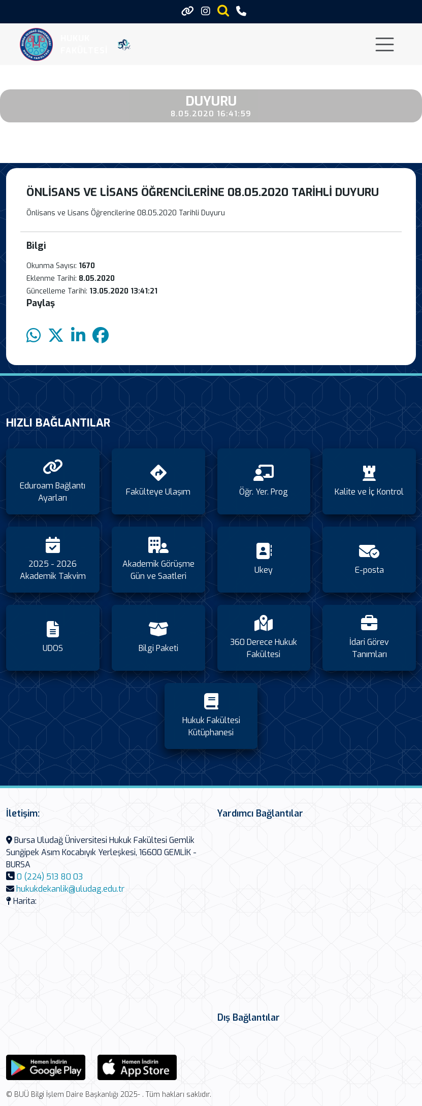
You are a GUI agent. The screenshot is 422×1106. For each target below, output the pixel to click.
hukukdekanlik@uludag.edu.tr (70, 889)
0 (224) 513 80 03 (50, 876)
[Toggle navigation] (384, 44)
